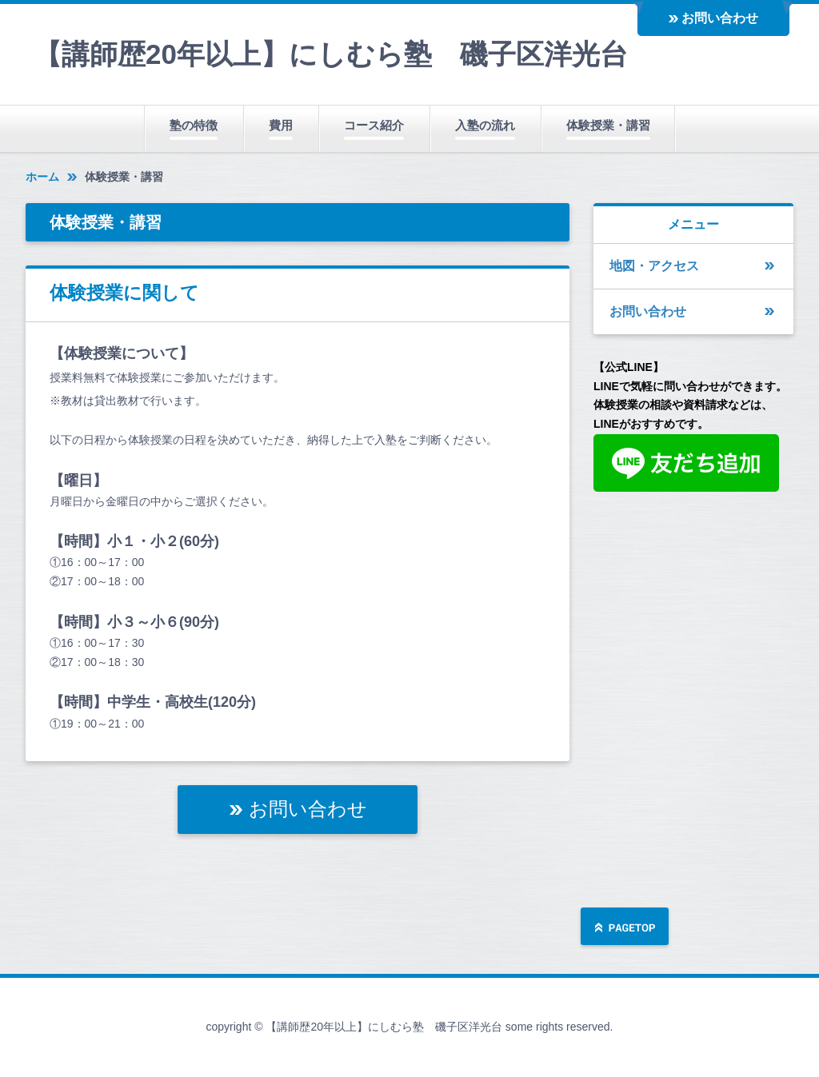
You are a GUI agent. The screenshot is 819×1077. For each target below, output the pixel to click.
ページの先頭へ (624, 928)
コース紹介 (374, 125)
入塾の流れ (485, 125)
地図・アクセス (654, 266)
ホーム (42, 176)
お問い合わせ (719, 18)
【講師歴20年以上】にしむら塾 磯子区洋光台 (331, 54)
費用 (281, 125)
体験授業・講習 (608, 125)
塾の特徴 (194, 125)
